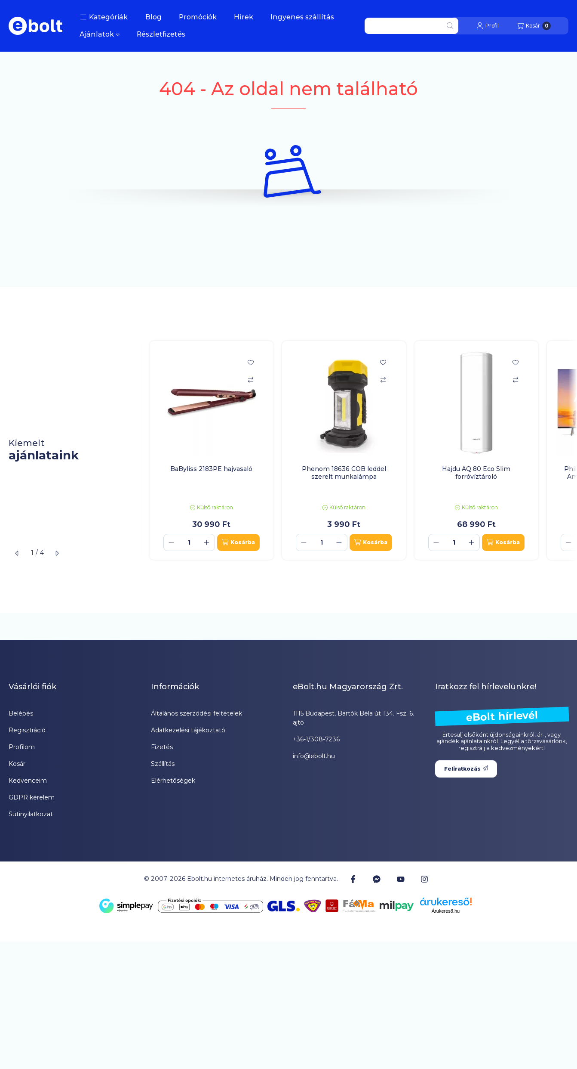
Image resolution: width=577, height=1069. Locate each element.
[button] (104, 17)
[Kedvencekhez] (250, 362)
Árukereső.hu (446, 911)
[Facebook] (353, 878)
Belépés (21, 713)
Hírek (243, 17)
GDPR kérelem (32, 797)
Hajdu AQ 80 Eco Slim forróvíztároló (476, 472)
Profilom (22, 747)
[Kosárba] (238, 542)
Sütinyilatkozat (31, 814)
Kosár (17, 764)
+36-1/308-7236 (316, 739)
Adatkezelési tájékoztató (188, 730)
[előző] (17, 553)
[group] (359, 450)
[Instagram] (424, 878)
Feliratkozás (466, 768)
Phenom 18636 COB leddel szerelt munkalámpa (344, 472)
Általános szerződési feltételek (196, 713)
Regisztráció (27, 730)
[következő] (56, 553)
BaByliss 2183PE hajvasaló (211, 469)
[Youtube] (400, 879)
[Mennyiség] (189, 542)
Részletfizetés (161, 34)
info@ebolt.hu (314, 756)
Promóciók (198, 17)
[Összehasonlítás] (250, 379)
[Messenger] (376, 878)
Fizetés (162, 747)
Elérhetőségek (173, 780)
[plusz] (206, 542)
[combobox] (411, 25)
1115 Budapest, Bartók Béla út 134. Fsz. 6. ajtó (353, 718)
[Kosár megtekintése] (533, 25)
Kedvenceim (28, 780)
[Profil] (487, 25)
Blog (153, 17)
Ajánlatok (100, 34)
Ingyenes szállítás (302, 17)
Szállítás (163, 764)
